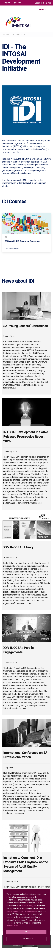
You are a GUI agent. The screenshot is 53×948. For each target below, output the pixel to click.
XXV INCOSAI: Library (18, 547)
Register (47, 3)
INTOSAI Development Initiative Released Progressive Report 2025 (25, 436)
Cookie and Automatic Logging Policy (22, 911)
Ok (26, 932)
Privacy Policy (27, 906)
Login (36, 3)
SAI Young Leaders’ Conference (25, 326)
